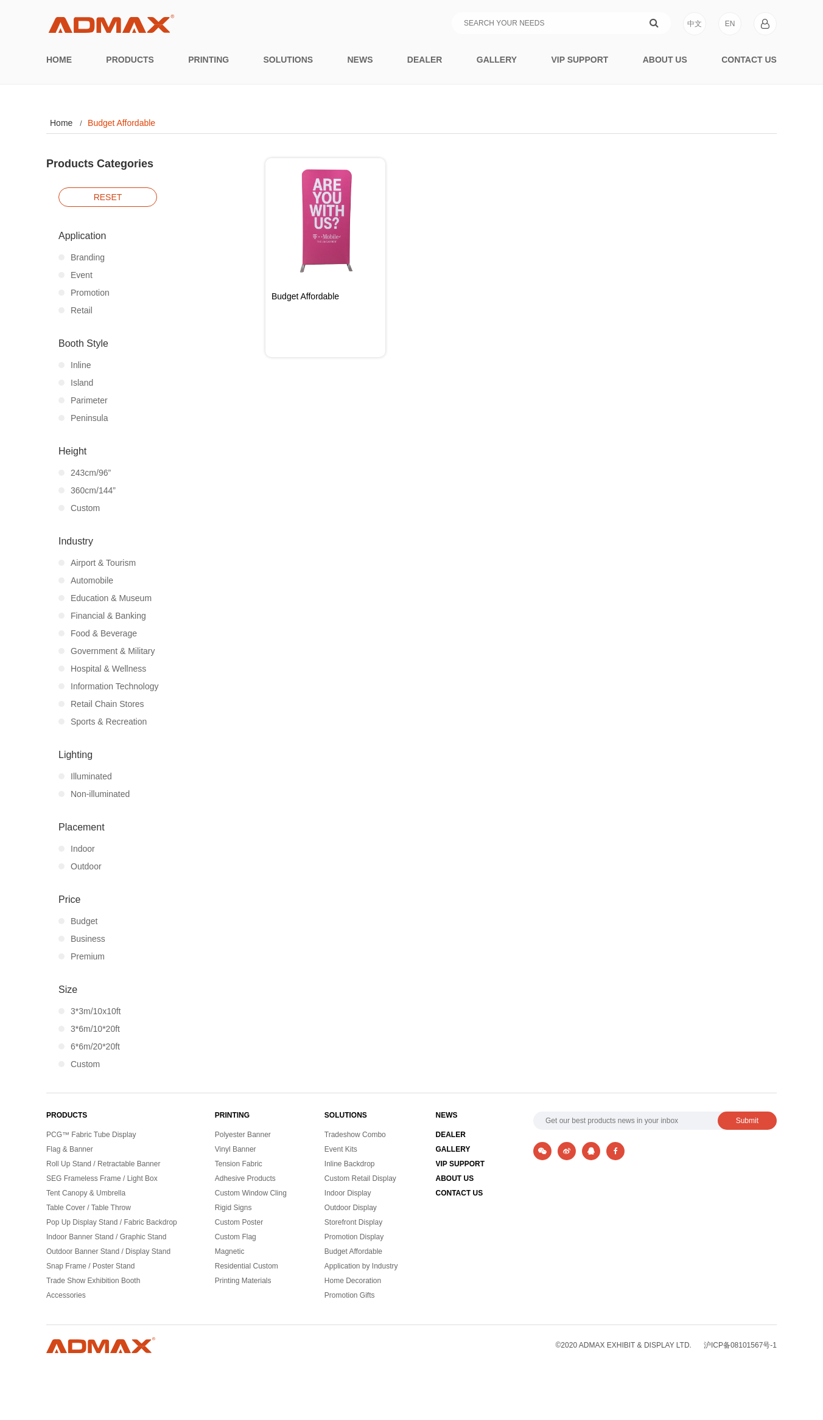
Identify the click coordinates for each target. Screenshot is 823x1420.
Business (81, 938)
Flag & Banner (69, 1150)
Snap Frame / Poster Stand (90, 1266)
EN (730, 23)
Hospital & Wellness (102, 668)
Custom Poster (239, 1223)
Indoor (76, 848)
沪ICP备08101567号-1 (740, 1345)
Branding (81, 257)
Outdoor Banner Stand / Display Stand (108, 1252)
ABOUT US (455, 1179)
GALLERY (453, 1150)
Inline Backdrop (349, 1164)
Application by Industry (361, 1266)
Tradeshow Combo (355, 1135)
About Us (665, 59)
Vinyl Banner (235, 1150)
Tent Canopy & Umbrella (85, 1193)
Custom (79, 508)
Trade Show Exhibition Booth (93, 1281)
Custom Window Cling (251, 1193)
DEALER (451, 1135)
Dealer (425, 59)
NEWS (447, 1115)
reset (108, 197)
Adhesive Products (245, 1179)
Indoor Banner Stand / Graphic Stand (106, 1237)
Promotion (84, 292)
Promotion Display (353, 1237)
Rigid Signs (233, 1208)
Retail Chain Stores (101, 704)
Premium (81, 956)
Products (130, 59)
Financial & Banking (102, 615)
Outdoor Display (350, 1208)
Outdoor (80, 866)
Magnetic (230, 1252)
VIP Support (579, 59)
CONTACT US (459, 1193)
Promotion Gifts (349, 1296)
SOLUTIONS (345, 1115)
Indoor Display (347, 1193)
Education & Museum (105, 598)
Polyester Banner (243, 1135)
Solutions (288, 59)
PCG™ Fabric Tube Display (91, 1135)
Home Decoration (352, 1281)
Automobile (85, 580)
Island (75, 382)
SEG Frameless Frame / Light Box (102, 1179)
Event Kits (340, 1150)
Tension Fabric (238, 1164)
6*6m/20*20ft (89, 1046)
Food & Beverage (97, 633)
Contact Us (749, 59)
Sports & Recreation (102, 721)
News (360, 59)
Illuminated (85, 776)
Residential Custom (246, 1266)
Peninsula (83, 418)
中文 (694, 23)
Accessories (66, 1296)
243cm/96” (84, 472)
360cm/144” (87, 490)
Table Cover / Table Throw (88, 1208)
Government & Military (106, 651)
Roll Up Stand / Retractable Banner (103, 1164)
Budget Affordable (121, 123)
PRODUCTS (66, 1115)
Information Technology (108, 686)
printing (208, 59)
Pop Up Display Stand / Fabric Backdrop (111, 1223)
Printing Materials (243, 1281)
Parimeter (83, 400)
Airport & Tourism (97, 563)
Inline (74, 365)
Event (75, 275)
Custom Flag (235, 1237)
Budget (77, 921)
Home (59, 59)
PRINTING (232, 1115)
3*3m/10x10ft (89, 1011)
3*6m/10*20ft (89, 1029)
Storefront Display (353, 1223)
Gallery (497, 59)
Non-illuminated (94, 794)
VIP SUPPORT (460, 1164)
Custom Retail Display (360, 1179)
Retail (75, 310)
